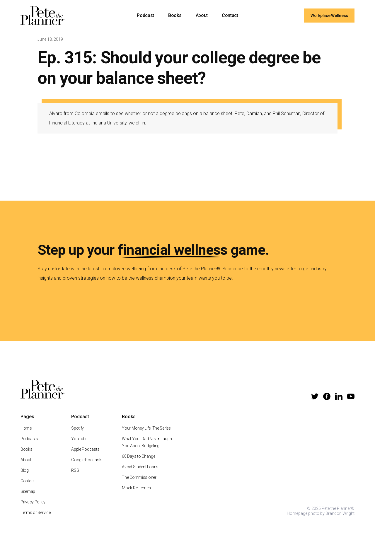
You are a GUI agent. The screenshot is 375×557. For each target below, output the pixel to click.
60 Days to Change (138, 462)
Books (174, 15)
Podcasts (29, 444)
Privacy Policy (33, 508)
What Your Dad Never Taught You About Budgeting (147, 448)
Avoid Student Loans (140, 473)
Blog (25, 476)
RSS (75, 476)
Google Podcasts (87, 466)
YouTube (79, 444)
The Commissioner (139, 483)
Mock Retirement (137, 494)
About (202, 15)
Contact (230, 15)
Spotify (77, 434)
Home (26, 434)
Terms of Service (36, 518)
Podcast (145, 15)
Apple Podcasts (85, 455)
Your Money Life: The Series (146, 434)
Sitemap (28, 497)
